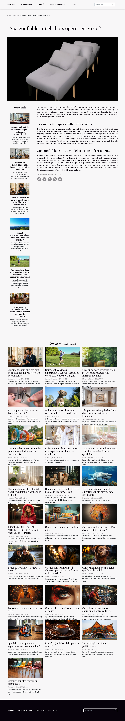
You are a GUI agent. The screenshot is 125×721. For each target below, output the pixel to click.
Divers (73, 4)
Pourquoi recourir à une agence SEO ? (25, 609)
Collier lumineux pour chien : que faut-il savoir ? (98, 569)
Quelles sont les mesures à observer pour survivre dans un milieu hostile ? (62, 570)
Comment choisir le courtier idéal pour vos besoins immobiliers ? (20, 130)
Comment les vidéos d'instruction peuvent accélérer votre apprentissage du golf (20, 273)
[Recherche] (104, 4)
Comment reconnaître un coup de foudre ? (62, 609)
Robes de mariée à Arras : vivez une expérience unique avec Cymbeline (62, 451)
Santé (41, 4)
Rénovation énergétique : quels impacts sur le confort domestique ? (20, 166)
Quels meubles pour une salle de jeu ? (62, 528)
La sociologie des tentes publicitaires (95, 645)
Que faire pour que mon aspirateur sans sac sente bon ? (24, 645)
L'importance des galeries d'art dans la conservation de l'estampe (99, 413)
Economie (11, 4)
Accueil (9, 15)
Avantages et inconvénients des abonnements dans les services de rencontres (20, 312)
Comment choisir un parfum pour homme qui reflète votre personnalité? (20, 201)
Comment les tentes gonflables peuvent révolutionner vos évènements (24, 451)
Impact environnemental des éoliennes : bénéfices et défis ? (19, 236)
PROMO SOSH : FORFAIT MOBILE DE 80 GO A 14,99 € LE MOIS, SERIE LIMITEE (24, 529)
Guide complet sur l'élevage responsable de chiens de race (61, 412)
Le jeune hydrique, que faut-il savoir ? (24, 569)
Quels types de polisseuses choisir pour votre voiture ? (96, 609)
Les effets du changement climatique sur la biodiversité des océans (97, 491)
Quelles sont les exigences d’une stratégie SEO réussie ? (99, 528)
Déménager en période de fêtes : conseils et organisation (62, 490)
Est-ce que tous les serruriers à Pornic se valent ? (25, 412)
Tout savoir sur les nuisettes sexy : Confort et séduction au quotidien (99, 451)
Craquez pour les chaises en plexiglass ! (23, 682)
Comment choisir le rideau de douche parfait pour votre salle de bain (24, 491)
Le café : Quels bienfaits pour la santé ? (62, 645)
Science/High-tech (57, 4)
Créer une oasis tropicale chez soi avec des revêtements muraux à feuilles (98, 372)
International (27, 4)
